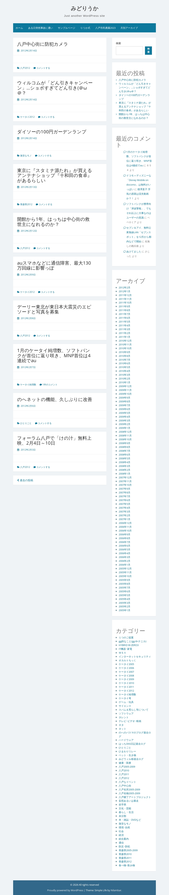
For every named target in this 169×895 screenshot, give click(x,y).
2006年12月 (125, 523)
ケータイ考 (125, 698)
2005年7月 (124, 587)
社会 (121, 831)
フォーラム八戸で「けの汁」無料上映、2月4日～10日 (54, 440)
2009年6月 (124, 409)
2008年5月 (124, 458)
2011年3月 (124, 329)
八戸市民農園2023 (105, 28)
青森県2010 (125, 854)
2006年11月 (125, 526)
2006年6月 (124, 545)
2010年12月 (125, 340)
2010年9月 (124, 352)
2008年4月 (124, 462)
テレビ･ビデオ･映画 (130, 721)
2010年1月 (124, 382)
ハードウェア (126, 740)
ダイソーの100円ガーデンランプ (51, 131)
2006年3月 (124, 557)
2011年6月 (124, 317)
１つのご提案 (126, 637)
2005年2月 (124, 606)
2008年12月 (125, 431)
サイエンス (125, 706)
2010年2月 (124, 378)
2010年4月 (124, 371)
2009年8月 (124, 401)
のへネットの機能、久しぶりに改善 (54, 399)
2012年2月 (124, 287)
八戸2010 (124, 770)
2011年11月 (125, 299)
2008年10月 (125, 439)
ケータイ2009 (126, 679)
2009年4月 (124, 416)
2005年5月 (124, 595)
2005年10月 (125, 576)
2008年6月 (124, 454)
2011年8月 (124, 310)
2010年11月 (125, 344)
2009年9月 (124, 397)
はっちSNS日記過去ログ (132, 743)
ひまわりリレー (127, 751)
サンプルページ (66, 28)
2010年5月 (124, 367)
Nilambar (116, 890)
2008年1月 (124, 473)
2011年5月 (124, 321)
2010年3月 (124, 374)
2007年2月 (124, 515)
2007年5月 (124, 504)
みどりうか (84, 8)
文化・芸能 (125, 808)
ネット (122, 728)
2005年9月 (124, 580)
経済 (121, 835)
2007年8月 (124, 492)
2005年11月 (125, 572)
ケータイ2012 (27, 116)
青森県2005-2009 (128, 850)
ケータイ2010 (126, 683)
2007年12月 (125, 477)
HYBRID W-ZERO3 (129, 645)
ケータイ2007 (126, 671)
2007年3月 (124, 511)
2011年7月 (124, 314)
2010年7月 (124, 359)
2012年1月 (124, 291)
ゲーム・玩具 (126, 702)
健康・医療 (125, 763)
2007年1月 (124, 519)
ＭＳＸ (122, 652)
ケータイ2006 (126, 668)
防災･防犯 (124, 846)
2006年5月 (124, 549)
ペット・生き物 (127, 755)
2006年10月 (125, 530)
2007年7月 (124, 496)
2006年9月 (124, 534)
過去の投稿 (25, 480)
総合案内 (124, 839)
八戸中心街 (125, 785)
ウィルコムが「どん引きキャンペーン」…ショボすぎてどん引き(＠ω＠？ (55, 87)
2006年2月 (124, 561)
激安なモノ (26, 155)
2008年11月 (125, 435)
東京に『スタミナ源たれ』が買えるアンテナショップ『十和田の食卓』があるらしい (54, 175)
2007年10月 (125, 485)
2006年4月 (124, 553)
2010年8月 (124, 356)
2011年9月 (124, 306)
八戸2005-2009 (127, 766)
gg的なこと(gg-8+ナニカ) (132, 641)
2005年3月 (124, 602)
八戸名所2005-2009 (129, 789)
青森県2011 (125, 858)
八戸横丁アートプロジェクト (135, 797)
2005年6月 (124, 591)
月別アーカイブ (129, 28)
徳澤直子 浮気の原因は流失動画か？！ (138, 193)
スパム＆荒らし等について (133, 709)
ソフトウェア (126, 713)
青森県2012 (26, 204)
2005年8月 (124, 583)
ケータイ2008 (126, 675)
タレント (124, 717)
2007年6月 (124, 500)
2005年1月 (124, 610)
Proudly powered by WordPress (65, 890)
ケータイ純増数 (28, 384)
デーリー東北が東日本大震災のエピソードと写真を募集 (54, 309)
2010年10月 (125, 348)
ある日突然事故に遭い (40, 28)
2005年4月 (124, 599)
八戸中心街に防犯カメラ (42, 44)
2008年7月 (124, 450)
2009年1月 (124, 428)
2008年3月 (124, 466)
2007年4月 (124, 507)
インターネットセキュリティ (135, 656)
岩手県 (122, 804)
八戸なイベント (127, 782)
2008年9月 (124, 443)
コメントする (43, 68)
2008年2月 (124, 470)
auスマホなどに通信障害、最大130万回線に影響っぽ (54, 265)
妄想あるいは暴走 (129, 800)
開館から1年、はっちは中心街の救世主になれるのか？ (53, 221)
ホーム (19, 28)
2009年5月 (124, 413)
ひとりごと (26, 423)
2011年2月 (124, 333)
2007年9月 (124, 488)
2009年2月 (124, 424)
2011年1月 (124, 337)
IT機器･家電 (125, 649)
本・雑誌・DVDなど (130, 819)
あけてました (133, 251)
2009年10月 (125, 393)
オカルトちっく (127, 660)
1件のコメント (49, 384)
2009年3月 (124, 420)
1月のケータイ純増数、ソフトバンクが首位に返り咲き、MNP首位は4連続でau (54, 355)
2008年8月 (124, 447)
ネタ (121, 725)
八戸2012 (25, 68)
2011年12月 (125, 295)
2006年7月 (124, 542)
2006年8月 (124, 538)
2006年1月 (124, 564)
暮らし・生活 (126, 812)
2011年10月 (125, 302)
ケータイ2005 (126, 664)
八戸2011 (124, 774)
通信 (121, 842)
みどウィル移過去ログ (131, 759)
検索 (118, 43)
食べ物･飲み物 (127, 865)
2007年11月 (125, 481)
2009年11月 (125, 390)
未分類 (122, 816)
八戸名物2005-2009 (129, 793)
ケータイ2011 (126, 686)
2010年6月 (124, 363)
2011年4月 (124, 325)
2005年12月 (125, 568)
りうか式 (85, 28)
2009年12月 (125, 386)
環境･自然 (124, 827)
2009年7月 (124, 405)
